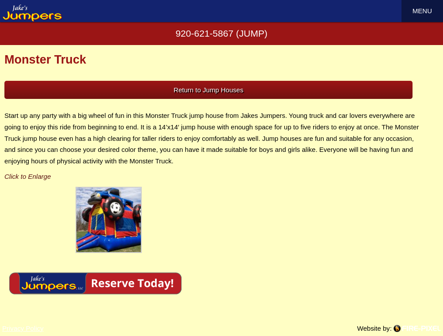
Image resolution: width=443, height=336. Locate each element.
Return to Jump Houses (208, 90)
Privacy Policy (23, 328)
